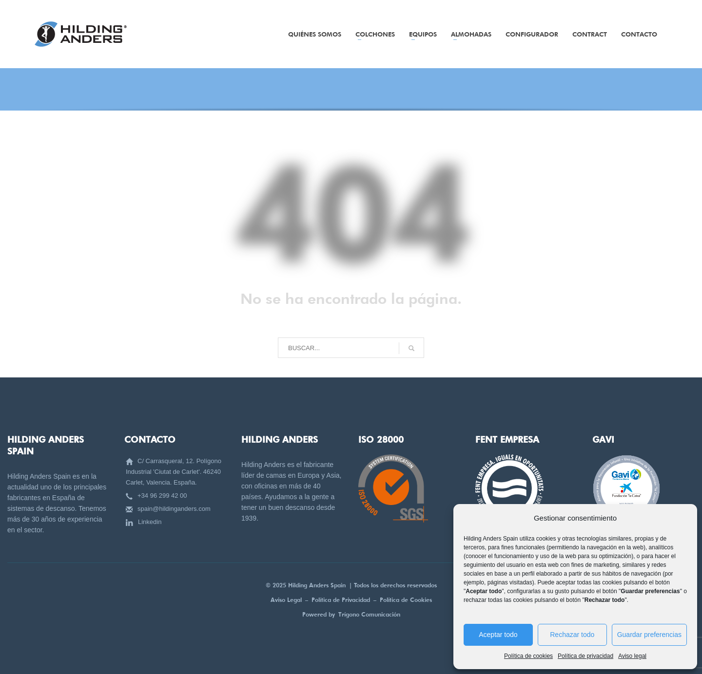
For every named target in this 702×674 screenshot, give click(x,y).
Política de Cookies (406, 599)
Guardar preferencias (649, 634)
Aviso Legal (286, 599)
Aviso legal (632, 656)
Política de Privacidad (342, 599)
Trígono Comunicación (369, 614)
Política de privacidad (585, 656)
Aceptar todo (498, 634)
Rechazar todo (572, 634)
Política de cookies (528, 656)
